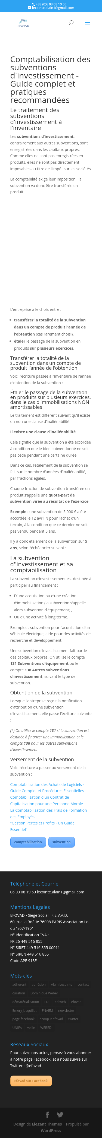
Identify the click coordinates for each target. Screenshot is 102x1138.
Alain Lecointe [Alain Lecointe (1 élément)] (61, 984)
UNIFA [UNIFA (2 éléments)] (17, 1027)
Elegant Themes (47, 1124)
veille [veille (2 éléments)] (31, 1027)
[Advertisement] (51, 253)
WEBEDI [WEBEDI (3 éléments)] (46, 1027)
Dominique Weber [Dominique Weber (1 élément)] (44, 993)
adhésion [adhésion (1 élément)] (39, 984)
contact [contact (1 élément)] (83, 984)
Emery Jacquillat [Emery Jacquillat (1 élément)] (25, 1010)
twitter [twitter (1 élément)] (73, 1019)
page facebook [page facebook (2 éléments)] (24, 1019)
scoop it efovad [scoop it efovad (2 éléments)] (51, 1019)
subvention (61, 842)
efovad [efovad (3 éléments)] (76, 1002)
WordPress (51, 1130)
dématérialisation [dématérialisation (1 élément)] (26, 1002)
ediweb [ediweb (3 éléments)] (60, 1002)
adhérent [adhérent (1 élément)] (19, 984)
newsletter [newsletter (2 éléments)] (66, 1010)
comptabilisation (28, 842)
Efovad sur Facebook (31, 1081)
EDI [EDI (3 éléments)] (47, 1002)
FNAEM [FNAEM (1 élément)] (47, 1010)
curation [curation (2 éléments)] (19, 993)
